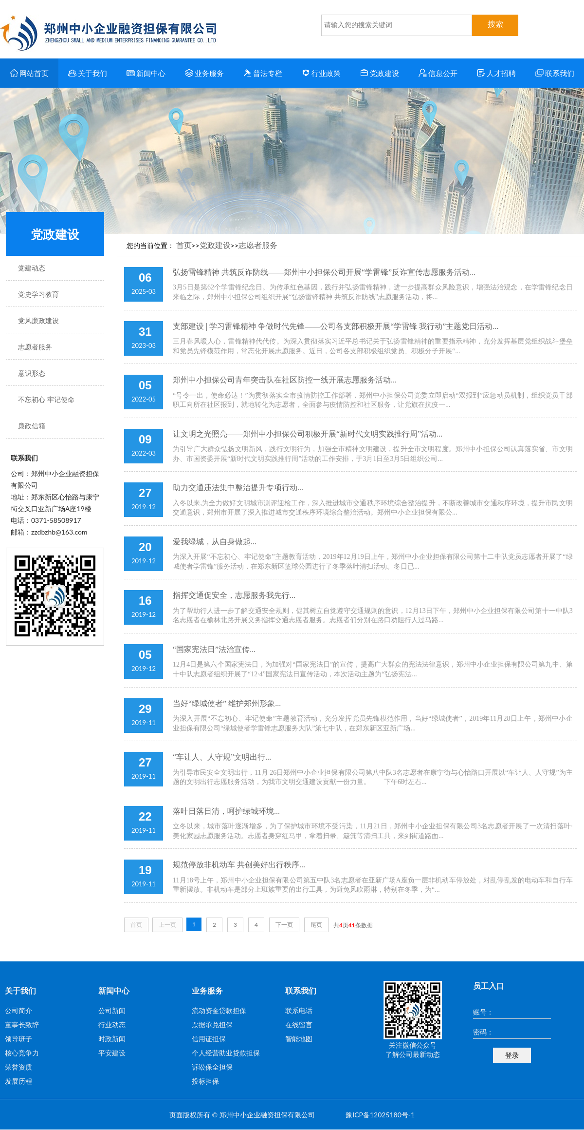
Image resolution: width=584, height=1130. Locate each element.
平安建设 (112, 1053)
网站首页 (29, 73)
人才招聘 (496, 73)
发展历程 (18, 1081)
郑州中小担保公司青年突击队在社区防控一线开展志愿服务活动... (285, 380)
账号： (483, 1012)
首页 (184, 244)
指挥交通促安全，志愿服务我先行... (234, 595)
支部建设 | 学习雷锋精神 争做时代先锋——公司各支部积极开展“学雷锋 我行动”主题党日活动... (335, 326)
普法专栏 (263, 73)
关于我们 (88, 73)
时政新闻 (112, 1038)
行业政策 (321, 73)
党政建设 (380, 73)
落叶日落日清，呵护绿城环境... (226, 811)
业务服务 (204, 73)
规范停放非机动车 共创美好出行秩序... (239, 865)
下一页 (284, 924)
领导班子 (18, 1038)
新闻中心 (146, 73)
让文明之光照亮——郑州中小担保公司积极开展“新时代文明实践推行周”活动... (307, 434)
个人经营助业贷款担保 (226, 1053)
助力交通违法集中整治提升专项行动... (238, 487)
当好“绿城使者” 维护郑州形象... (227, 703)
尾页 (316, 924)
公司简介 (18, 1010)
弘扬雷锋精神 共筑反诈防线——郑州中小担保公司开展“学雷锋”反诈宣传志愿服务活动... (324, 272)
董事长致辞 (22, 1024)
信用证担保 (209, 1038)
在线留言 (298, 1024)
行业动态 (112, 1024)
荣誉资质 (18, 1067)
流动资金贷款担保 (219, 1010)
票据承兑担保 (212, 1024)
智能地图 (298, 1038)
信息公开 (438, 73)
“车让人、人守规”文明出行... (222, 757)
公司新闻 (112, 1010)
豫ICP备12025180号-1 (380, 1115)
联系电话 (298, 1010)
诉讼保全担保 (212, 1067)
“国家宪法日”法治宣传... (214, 649)
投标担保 (205, 1081)
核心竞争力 (22, 1053)
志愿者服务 (257, 244)
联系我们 (555, 73)
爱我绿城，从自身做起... (214, 541)
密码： (483, 1032)
